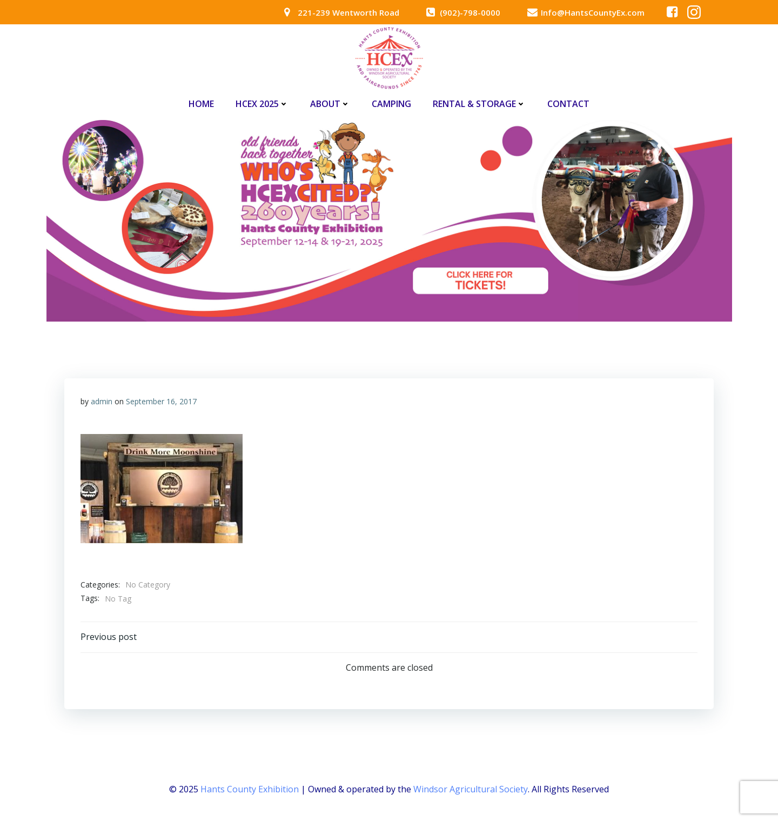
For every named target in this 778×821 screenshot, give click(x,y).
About (330, 104)
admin (101, 401)
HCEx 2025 (262, 104)
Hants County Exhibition (249, 789)
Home (201, 104)
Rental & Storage (479, 104)
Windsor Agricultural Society (470, 789)
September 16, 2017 (161, 401)
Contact (568, 104)
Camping (391, 104)
